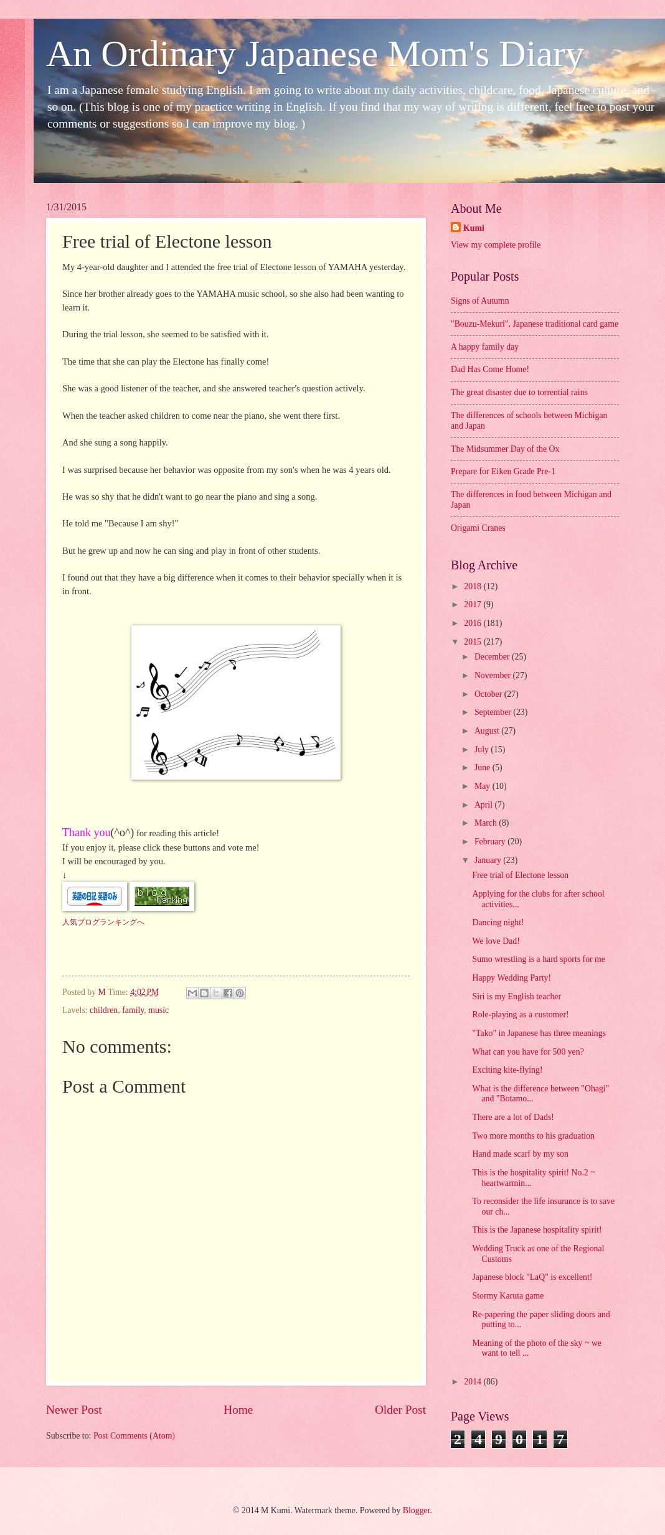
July (482, 749)
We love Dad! (495, 941)
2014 (473, 1381)
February (490, 841)
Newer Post (74, 1409)
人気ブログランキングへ (103, 922)
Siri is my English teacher (516, 996)
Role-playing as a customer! (520, 1014)
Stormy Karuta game (508, 1295)
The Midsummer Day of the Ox (505, 449)
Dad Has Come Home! (490, 369)
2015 (473, 641)
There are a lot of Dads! (513, 1117)
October (489, 694)
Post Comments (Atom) (134, 1435)
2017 (473, 604)
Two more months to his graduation (533, 1136)
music (158, 1010)
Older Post (400, 1409)
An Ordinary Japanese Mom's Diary (315, 53)
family (133, 1010)
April (484, 804)
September (493, 712)
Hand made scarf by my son (520, 1154)
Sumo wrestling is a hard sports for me (538, 959)
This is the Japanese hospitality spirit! (536, 1229)
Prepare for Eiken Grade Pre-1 (503, 471)
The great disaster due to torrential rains (519, 392)
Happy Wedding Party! (511, 977)
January (488, 860)
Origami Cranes (478, 528)
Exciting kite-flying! (507, 1070)
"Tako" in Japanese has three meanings (539, 1033)
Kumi (473, 228)
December (493, 656)
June (483, 767)
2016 (473, 623)
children (104, 1010)
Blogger (416, 1510)
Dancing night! (498, 922)
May (483, 786)
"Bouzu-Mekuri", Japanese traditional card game (534, 324)
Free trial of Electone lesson (520, 875)
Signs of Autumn (480, 301)
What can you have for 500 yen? (527, 1052)
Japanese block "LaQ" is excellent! (532, 1277)
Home (238, 1409)
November (493, 675)
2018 (473, 586)
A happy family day (485, 347)
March (486, 823)
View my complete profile (495, 245)
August (487, 730)
